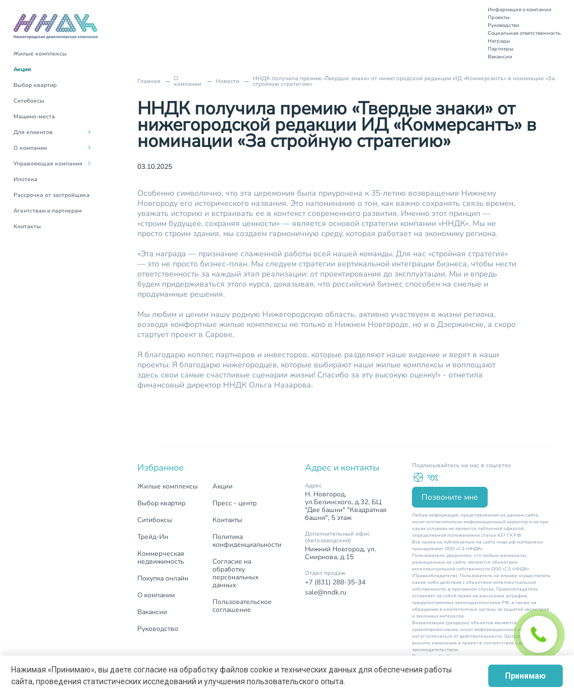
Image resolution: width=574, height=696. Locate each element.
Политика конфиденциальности (246, 540)
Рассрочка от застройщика (51, 195)
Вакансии (500, 56)
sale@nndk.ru (325, 592)
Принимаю (525, 675)
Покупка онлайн (162, 578)
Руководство (503, 25)
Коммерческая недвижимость (160, 557)
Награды (499, 41)
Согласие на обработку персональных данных (235, 573)
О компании (187, 81)
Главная (148, 81)
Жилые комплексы (40, 54)
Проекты (499, 17)
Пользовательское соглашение (242, 605)
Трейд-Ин (152, 536)
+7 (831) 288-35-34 (335, 582)
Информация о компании (520, 9)
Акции (22, 69)
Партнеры (500, 48)
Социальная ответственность (524, 33)
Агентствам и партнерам (47, 211)
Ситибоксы (28, 101)
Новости (227, 81)
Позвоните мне (450, 497)
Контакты (27, 227)
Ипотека (25, 179)
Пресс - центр (234, 503)
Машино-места (34, 117)
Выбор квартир (35, 85)
